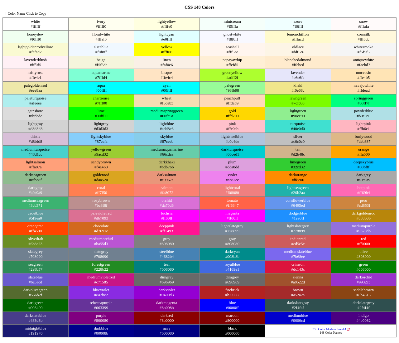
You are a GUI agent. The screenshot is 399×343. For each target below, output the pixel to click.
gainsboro (35, 111)
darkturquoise (232, 149)
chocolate (101, 226)
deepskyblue (363, 162)
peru (363, 200)
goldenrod (101, 174)
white (35, 21)
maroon (232, 315)
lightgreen (298, 111)
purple (101, 315)
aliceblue (101, 47)
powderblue (363, 111)
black (232, 328)
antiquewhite (363, 59)
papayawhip (232, 59)
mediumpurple (363, 226)
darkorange (298, 174)
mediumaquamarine (167, 149)
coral (101, 187)
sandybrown (101, 162)
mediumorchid (101, 238)
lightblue (167, 123)
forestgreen (101, 264)
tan (298, 149)
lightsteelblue (232, 136)
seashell (232, 47)
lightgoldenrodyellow (35, 47)
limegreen (298, 162)
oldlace (298, 47)
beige (101, 59)
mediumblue (298, 315)
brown (298, 289)
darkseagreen (35, 174)
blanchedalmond (298, 59)
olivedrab (35, 238)
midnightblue (35, 328)
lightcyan (166, 34)
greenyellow (232, 72)
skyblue (167, 136)
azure (298, 21)
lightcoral (232, 187)
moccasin (363, 72)
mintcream (232, 21)
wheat (166, 98)
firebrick (232, 289)
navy (167, 328)
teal (167, 264)
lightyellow (166, 21)
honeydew (35, 34)
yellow (166, 47)
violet (232, 174)
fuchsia (166, 213)
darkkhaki (167, 162)
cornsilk (363, 34)
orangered (35, 226)
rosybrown (101, 200)
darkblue (101, 328)
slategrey (35, 251)
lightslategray (232, 226)
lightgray (35, 123)
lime (101, 111)
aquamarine (101, 72)
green (363, 264)
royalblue (232, 264)
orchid (166, 200)
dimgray (166, 277)
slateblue (35, 277)
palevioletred (101, 213)
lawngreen (298, 98)
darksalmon (166, 174)
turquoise (298, 123)
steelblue (167, 251)
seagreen (35, 264)
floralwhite (101, 34)
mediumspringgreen (167, 111)
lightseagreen (298, 187)
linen (167, 59)
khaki (297, 85)
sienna (298, 277)
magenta (232, 213)
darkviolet (166, 289)
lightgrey (101, 123)
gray (232, 238)
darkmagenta (166, 302)
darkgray (35, 187)
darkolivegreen (35, 289)
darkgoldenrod (363, 213)
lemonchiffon (298, 34)
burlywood (363, 136)
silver (297, 136)
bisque (166, 72)
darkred (167, 315)
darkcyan (232, 251)
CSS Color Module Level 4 (331, 329)
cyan (167, 85)
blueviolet (101, 289)
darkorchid (363, 277)
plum (232, 162)
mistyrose (35, 72)
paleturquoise (35, 98)
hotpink (363, 187)
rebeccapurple (101, 302)
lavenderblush (35, 59)
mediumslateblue (298, 251)
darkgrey (363, 174)
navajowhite (363, 85)
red (363, 238)
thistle (36, 136)
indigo (363, 315)
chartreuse (101, 98)
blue (232, 302)
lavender (298, 72)
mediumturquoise (35, 149)
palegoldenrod (35, 85)
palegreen (232, 85)
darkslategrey (363, 302)
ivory (101, 21)
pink (232, 123)
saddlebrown (363, 289)
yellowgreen (101, 149)
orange (363, 149)
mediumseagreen (35, 200)
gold (232, 111)
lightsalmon (35, 162)
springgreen (363, 98)
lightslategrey (298, 226)
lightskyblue (101, 136)
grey (166, 238)
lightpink (363, 123)
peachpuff (232, 98)
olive (363, 251)
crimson (298, 264)
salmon (166, 187)
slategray (101, 251)
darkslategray (298, 302)
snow (363, 21)
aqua (101, 85)
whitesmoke (363, 47)
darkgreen (35, 302)
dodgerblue (298, 213)
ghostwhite (232, 34)
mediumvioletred (101, 277)
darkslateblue (35, 315)
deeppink (166, 226)
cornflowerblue (298, 200)
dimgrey (232, 277)
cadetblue (35, 213)
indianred (297, 238)
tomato (232, 200)
